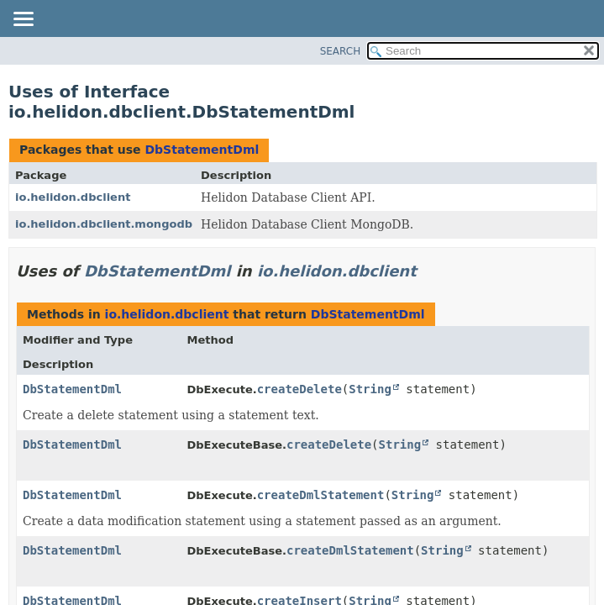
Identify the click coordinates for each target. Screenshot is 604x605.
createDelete (299, 389)
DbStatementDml (201, 149)
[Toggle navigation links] (22, 20)
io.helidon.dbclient (72, 197)
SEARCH (340, 51)
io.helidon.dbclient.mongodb (103, 224)
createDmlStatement (321, 495)
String (370, 389)
